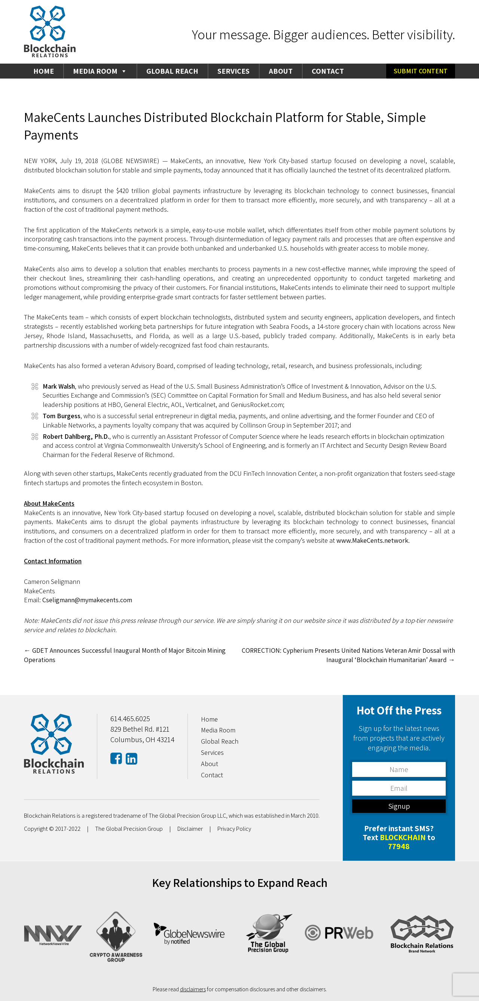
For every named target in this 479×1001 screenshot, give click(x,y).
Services (233, 71)
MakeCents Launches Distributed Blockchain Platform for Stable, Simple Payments (225, 125)
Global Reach (172, 71)
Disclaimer (190, 828)
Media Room (100, 71)
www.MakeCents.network (372, 540)
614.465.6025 (130, 718)
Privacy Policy (235, 828)
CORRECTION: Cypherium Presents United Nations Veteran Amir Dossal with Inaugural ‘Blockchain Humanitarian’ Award (347, 655)
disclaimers (193, 989)
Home (43, 71)
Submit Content (421, 71)
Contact (328, 71)
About (281, 71)
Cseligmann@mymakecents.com (87, 600)
